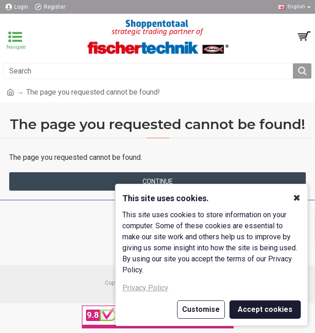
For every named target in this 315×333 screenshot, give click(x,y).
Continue (158, 181)
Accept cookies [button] (265, 309)
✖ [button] (297, 197)
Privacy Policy (145, 287)
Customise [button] (201, 309)
